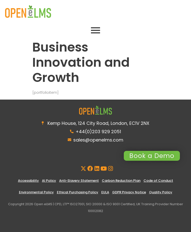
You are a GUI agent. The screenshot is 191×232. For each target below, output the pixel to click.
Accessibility (28, 180)
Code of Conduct (158, 180)
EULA (105, 192)
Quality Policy (160, 192)
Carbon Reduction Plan (121, 180)
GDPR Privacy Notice (129, 192)
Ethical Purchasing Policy (77, 192)
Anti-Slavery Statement (79, 180)
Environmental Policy (36, 192)
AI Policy (49, 180)
